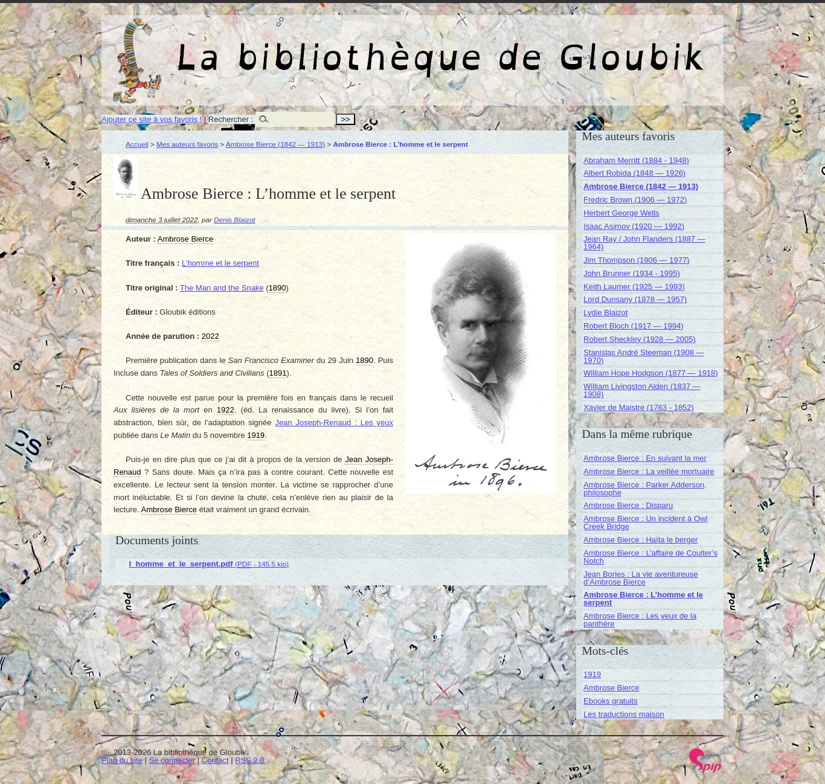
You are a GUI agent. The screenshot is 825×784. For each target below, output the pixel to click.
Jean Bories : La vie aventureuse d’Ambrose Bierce (640, 578)
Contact (215, 760)
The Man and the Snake (222, 287)
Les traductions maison (623, 714)
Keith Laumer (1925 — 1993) (634, 286)
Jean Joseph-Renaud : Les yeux (334, 422)
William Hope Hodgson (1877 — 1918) (650, 373)
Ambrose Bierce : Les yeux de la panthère (639, 619)
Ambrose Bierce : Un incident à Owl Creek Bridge (645, 522)
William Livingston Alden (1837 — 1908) (642, 390)
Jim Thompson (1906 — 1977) (636, 260)
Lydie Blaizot (605, 312)
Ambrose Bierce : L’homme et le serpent (643, 598)
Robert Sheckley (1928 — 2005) (639, 339)
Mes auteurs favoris (187, 144)
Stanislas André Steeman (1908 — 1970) (643, 356)
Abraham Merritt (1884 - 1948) (636, 160)
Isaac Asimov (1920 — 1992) (633, 226)
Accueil (137, 144)
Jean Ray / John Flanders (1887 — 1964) (644, 242)
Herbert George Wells (621, 212)
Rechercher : (230, 119)
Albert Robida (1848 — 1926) (634, 173)
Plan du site (122, 760)
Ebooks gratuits (610, 700)
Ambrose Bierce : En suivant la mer (645, 458)
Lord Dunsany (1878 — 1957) (635, 299)
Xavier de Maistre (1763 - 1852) (638, 407)
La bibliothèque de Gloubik (540, 47)
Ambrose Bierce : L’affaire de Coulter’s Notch (650, 556)
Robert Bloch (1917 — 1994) (633, 325)
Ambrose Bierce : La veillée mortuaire (648, 471)
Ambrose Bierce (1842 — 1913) (275, 144)
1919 (592, 674)
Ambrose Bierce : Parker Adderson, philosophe (645, 488)
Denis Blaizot (234, 219)
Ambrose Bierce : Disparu (628, 505)
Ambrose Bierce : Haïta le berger (640, 539)
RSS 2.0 (249, 760)
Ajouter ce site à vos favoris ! (151, 119)
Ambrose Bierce (611, 687)
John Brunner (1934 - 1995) (631, 273)
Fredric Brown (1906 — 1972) (635, 199)
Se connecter (172, 760)
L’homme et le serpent (220, 263)
